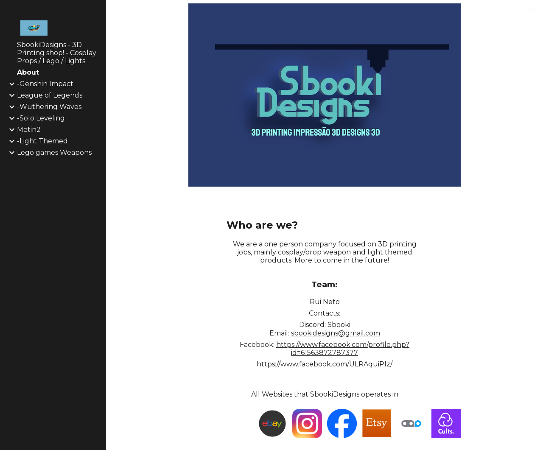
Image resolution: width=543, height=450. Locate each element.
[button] (533, 12)
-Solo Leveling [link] (41, 118)
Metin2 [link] (29, 130)
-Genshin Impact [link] (45, 84)
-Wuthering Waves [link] (49, 107)
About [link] (28, 72)
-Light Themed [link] (42, 141)
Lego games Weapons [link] (54, 152)
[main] (324, 225)
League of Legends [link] (49, 95)
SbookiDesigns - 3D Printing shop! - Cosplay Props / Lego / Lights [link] (56, 53)
